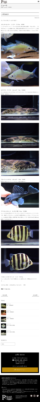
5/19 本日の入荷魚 (11, 325)
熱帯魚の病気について (20, 390)
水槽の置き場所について (11, 390)
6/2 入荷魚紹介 (10, 305)
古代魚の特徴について (6, 389)
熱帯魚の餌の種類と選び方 (6, 391)
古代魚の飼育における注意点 (17, 391)
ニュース (5, 7)
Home (2, 7)
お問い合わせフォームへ (19, 369)
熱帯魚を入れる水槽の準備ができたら (18, 392)
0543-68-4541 (21, 360)
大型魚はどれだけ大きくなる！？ (29, 391)
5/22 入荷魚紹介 (10, 318)
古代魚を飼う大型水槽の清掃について (17, 389)
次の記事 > (35, 295)
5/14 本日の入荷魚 (11, 332)
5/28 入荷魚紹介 (10, 312)
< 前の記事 (4, 295)
